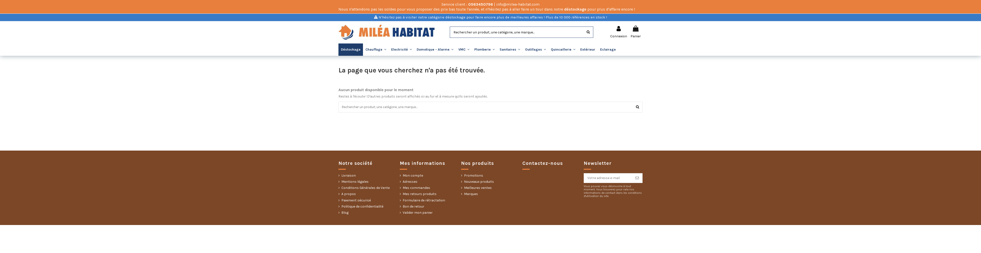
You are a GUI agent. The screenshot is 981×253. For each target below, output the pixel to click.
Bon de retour (413, 207)
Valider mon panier (418, 213)
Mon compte (413, 176)
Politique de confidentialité (362, 207)
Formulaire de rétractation (424, 200)
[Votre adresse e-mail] (608, 178)
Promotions (473, 176)
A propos (348, 194)
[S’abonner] (637, 178)
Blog (345, 213)
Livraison (348, 176)
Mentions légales (355, 182)
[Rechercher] (588, 32)
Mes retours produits (420, 194)
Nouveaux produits (479, 182)
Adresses (410, 182)
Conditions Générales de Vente (365, 188)
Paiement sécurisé (356, 200)
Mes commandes (416, 188)
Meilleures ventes (478, 188)
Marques (471, 194)
